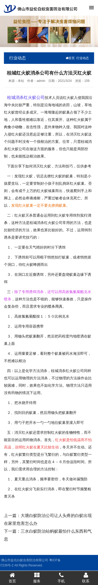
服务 (37, 577)
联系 (85, 577)
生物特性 (73, 432)
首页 (70, 58)
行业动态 (82, 58)
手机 (61, 577)
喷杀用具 (55, 306)
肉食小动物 (13, 127)
